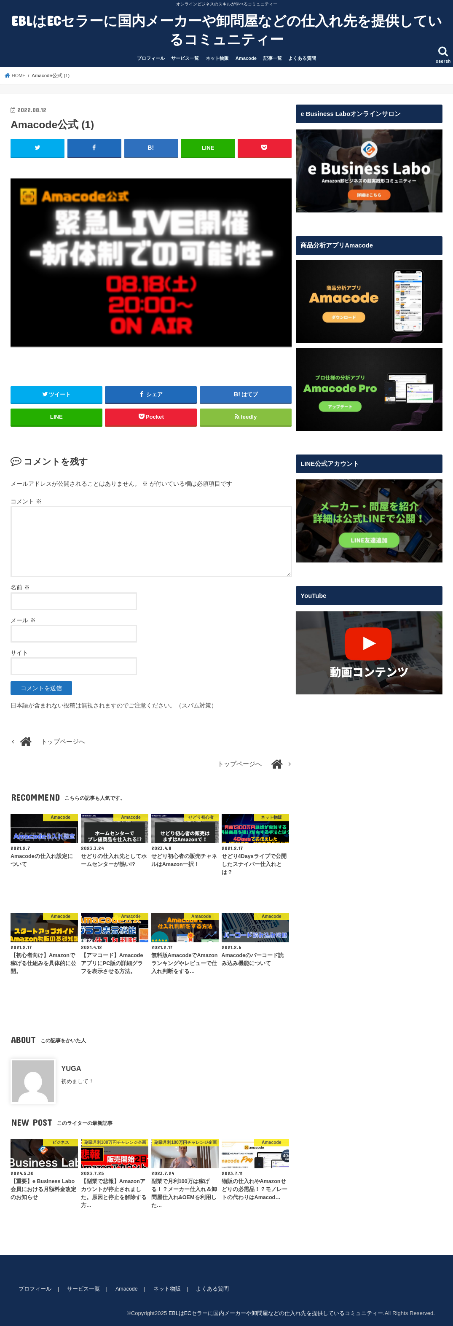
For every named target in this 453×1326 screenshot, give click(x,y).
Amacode (246, 58)
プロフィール (151, 58)
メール (23, 619)
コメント (26, 501)
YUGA (71, 1068)
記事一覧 (272, 58)
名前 (20, 587)
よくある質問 (302, 58)
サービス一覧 (185, 58)
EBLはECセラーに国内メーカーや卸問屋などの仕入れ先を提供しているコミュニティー (226, 29)
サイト (19, 652)
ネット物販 (217, 58)
